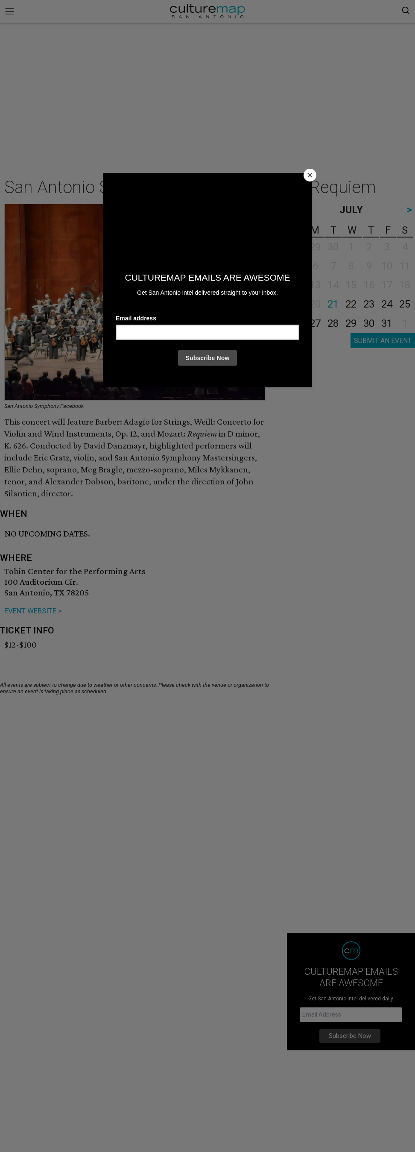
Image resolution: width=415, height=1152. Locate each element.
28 (333, 323)
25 (404, 304)
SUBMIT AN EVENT (383, 341)
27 (315, 323)
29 (351, 323)
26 (297, 323)
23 (368, 304)
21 (333, 304)
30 (368, 323)
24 (386, 304)
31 (386, 323)
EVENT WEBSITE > (33, 611)
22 (351, 304)
